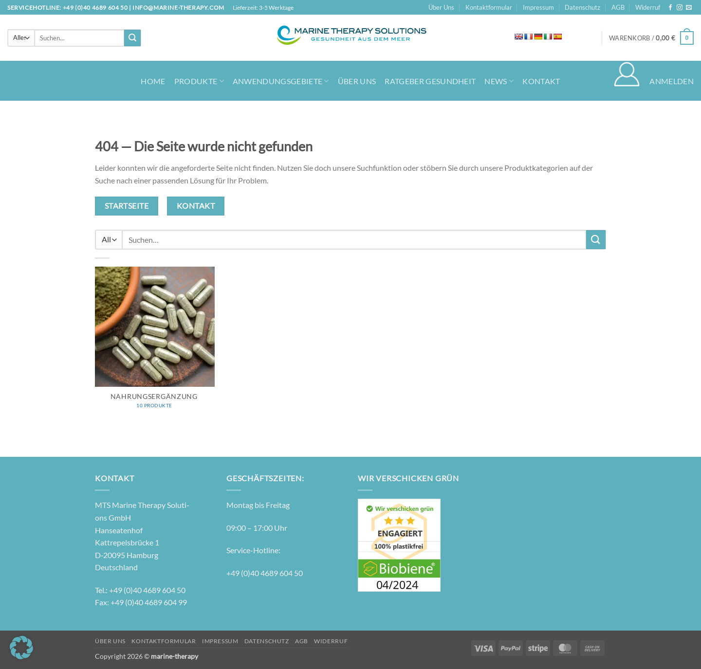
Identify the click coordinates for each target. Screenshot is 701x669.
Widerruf (647, 7)
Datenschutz (582, 7)
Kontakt (541, 81)
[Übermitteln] (132, 38)
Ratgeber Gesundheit (430, 81)
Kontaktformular (488, 7)
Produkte (199, 81)
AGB (618, 7)
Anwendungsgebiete (281, 81)
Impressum (538, 7)
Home (153, 81)
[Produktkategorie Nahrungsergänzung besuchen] (155, 342)
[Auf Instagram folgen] (680, 7)
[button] (651, 38)
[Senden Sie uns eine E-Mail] (689, 7)
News (499, 81)
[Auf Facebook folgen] (670, 7)
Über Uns (441, 7)
